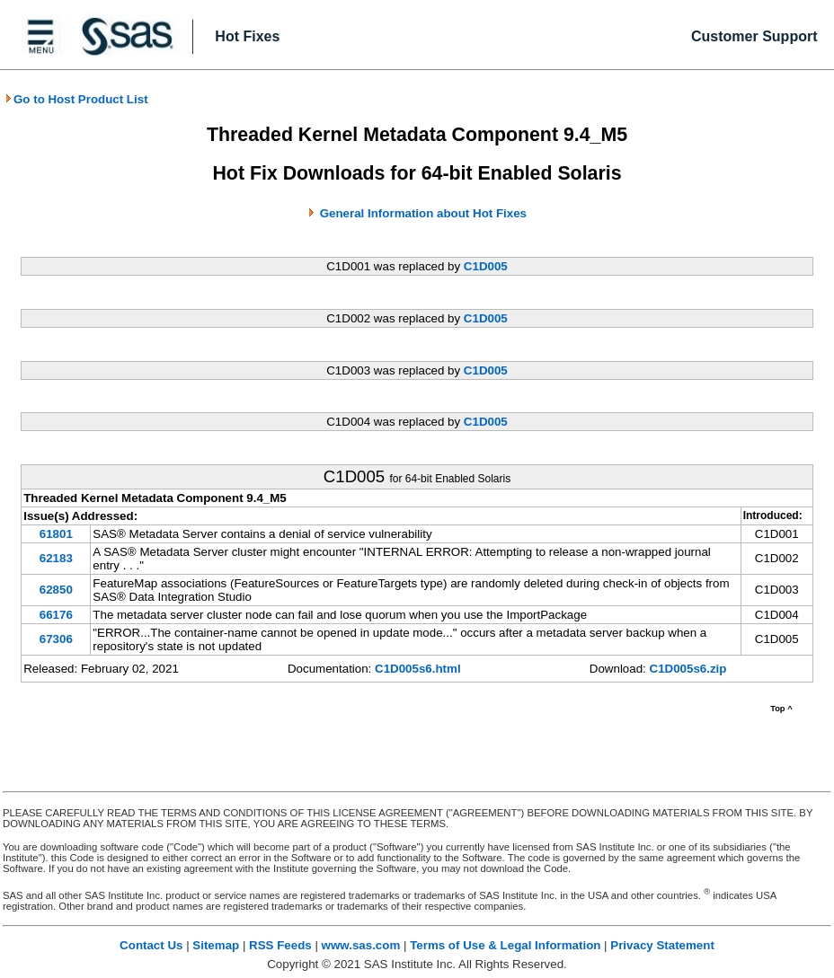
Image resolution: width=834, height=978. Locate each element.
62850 (56, 589)
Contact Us (151, 945)
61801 (56, 534)
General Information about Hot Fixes (423, 213)
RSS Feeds (280, 945)
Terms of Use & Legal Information (505, 945)
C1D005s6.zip (688, 668)
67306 (56, 639)
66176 (56, 614)
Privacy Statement (662, 945)
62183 (56, 558)
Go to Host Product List (76, 99)
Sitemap (215, 945)
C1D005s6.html (418, 668)
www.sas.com (361, 945)
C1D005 (486, 266)
